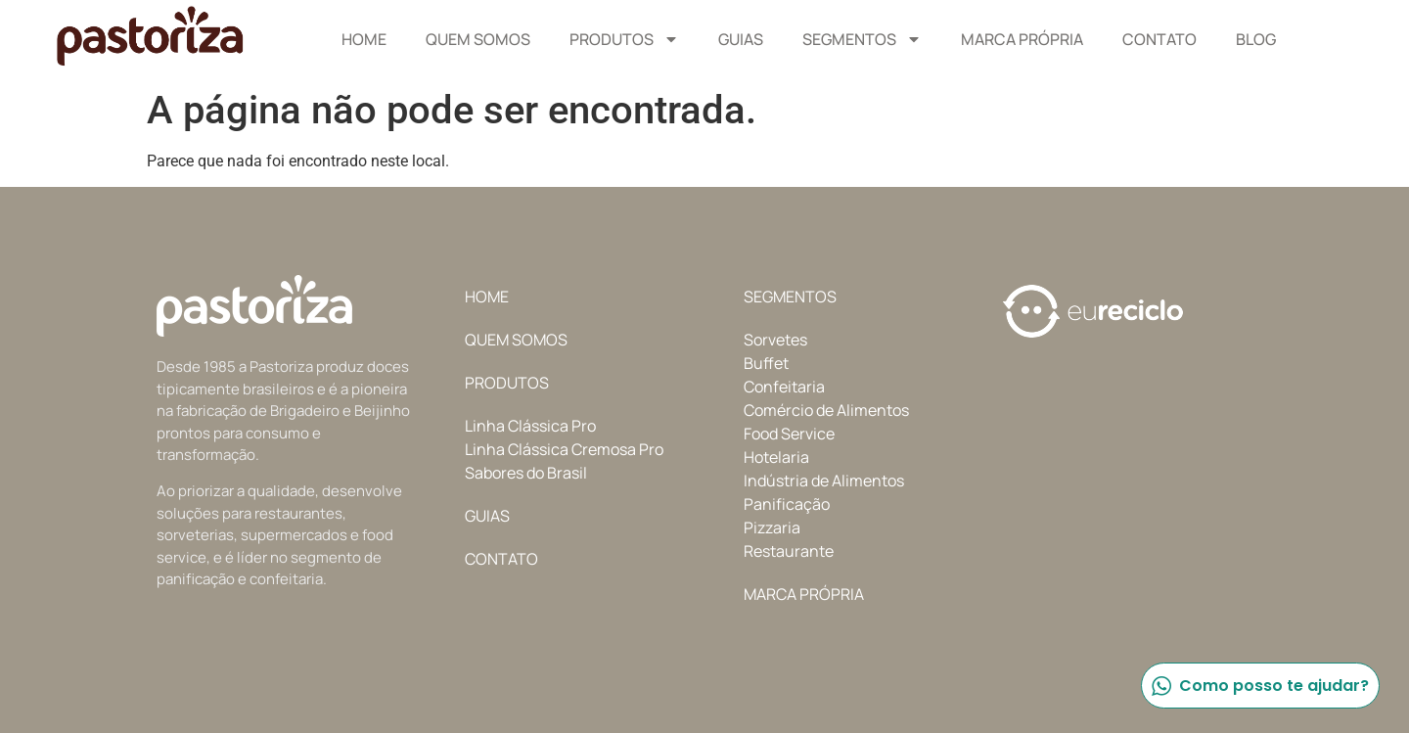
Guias (740, 39)
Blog (1256, 39)
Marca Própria (1022, 39)
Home (363, 39)
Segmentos (862, 39)
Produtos (624, 39)
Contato (1159, 39)
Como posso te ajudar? (1259, 685)
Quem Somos (478, 39)
